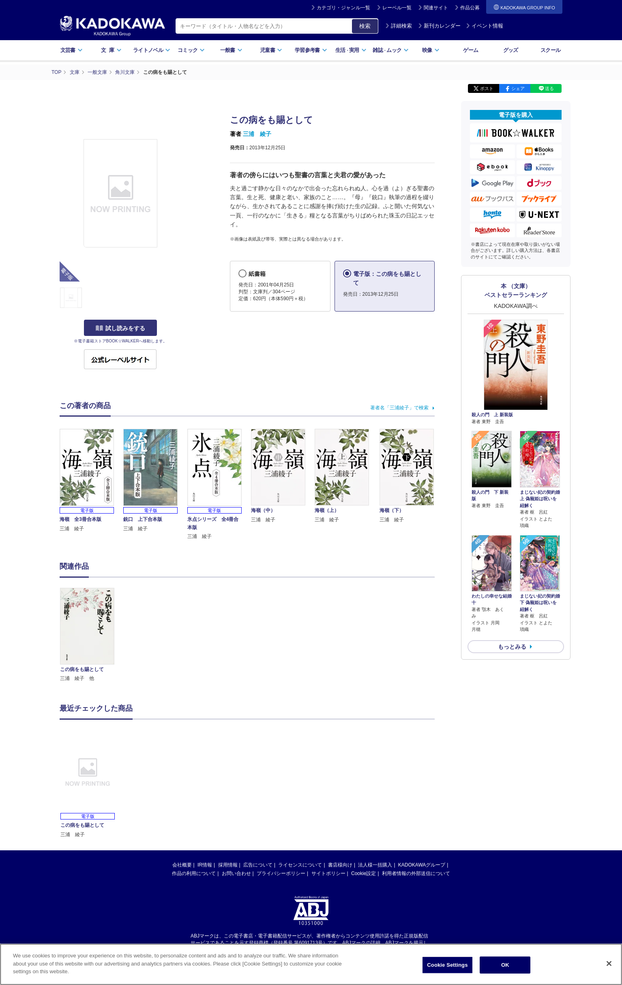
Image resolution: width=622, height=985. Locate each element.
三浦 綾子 (257, 134)
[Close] (609, 963)
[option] (92, 635)
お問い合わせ (236, 873)
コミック (191, 50)
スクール (550, 50)
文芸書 (71, 50)
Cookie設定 (363, 873)
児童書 (271, 50)
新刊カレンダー (439, 26)
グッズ (510, 50)
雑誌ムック (391, 50)
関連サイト (436, 8)
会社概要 (182, 865)
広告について (257, 865)
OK (505, 965)
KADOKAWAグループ (421, 865)
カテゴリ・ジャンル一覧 (343, 8)
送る (549, 88)
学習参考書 (311, 50)
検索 (365, 26)
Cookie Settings (447, 965)
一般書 (231, 50)
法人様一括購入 (375, 865)
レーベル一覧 (397, 8)
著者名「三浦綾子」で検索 (399, 408)
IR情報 (204, 865)
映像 (431, 50)
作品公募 (470, 8)
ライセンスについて (300, 865)
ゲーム (470, 50)
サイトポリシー (328, 873)
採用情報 (228, 865)
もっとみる (512, 646)
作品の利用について (194, 873)
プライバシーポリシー (281, 873)
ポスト (486, 88)
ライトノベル (151, 50)
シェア (518, 88)
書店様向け (340, 865)
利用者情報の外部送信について (416, 873)
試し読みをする (120, 328)
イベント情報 (484, 26)
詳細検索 (398, 26)
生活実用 (351, 50)
